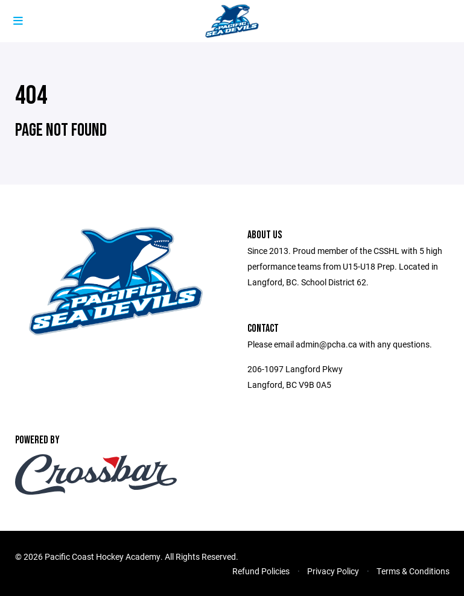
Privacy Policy (333, 571)
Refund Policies (261, 571)
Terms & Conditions (413, 571)
